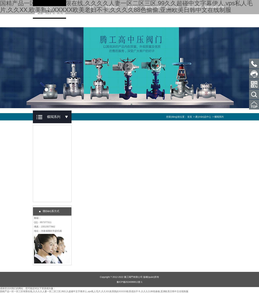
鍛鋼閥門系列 (47, 197)
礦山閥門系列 (47, 187)
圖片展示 (132, 7)
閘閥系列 (45, 131)
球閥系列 (45, 149)
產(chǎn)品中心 (173, 7)
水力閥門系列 (47, 178)
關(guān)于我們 (153, 7)
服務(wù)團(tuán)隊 (214, 7)
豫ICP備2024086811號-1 (129, 282)
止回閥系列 (46, 159)
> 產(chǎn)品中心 (202, 116)
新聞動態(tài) (111, 7)
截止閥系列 (46, 140)
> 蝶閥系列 (218, 116)
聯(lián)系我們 (194, 7)
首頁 (91, 7)
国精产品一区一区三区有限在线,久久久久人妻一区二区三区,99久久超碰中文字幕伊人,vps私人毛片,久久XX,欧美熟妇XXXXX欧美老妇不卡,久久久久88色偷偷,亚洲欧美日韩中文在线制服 (94, 291)
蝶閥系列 (45, 168)
